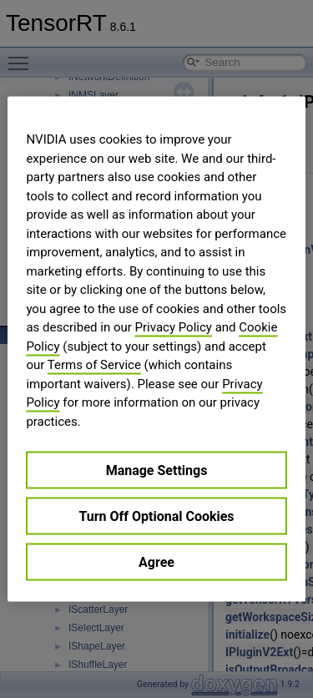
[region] (156, 349)
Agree (156, 562)
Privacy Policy (173, 327)
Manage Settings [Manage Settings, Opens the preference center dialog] (157, 470)
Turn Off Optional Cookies (156, 516)
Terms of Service (94, 364)
